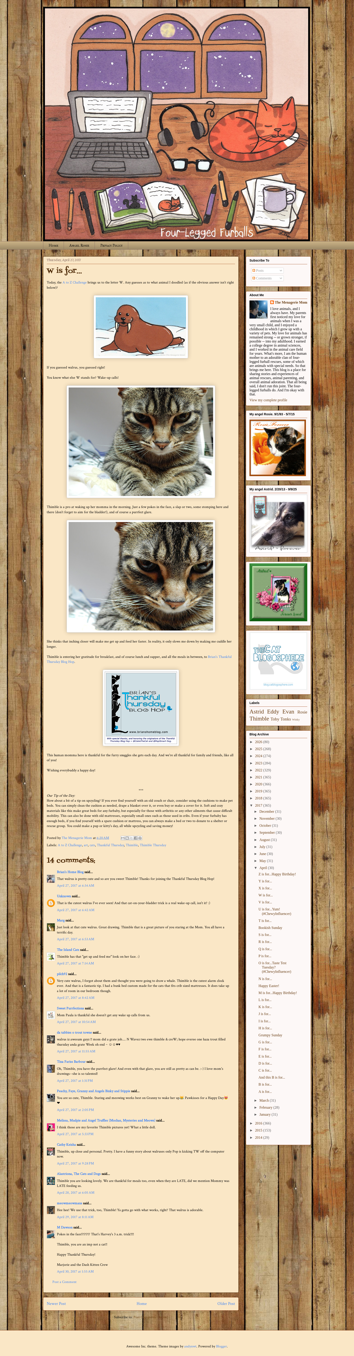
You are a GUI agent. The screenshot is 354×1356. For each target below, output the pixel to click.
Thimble (132, 845)
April (263, 868)
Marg (61, 920)
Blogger (221, 1346)
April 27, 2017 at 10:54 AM (76, 1022)
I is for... (265, 1021)
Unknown (64, 896)
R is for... (265, 942)
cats (92, 845)
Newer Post (56, 1303)
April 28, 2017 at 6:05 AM (75, 1192)
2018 (259, 798)
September (267, 832)
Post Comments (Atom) (150, 1317)
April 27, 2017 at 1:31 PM (75, 1080)
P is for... (265, 956)
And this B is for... (272, 1077)
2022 (259, 770)
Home (53, 245)
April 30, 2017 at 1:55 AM (75, 1271)
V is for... (265, 902)
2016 (259, 1123)
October (265, 825)
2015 (259, 1130)
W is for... (266, 895)
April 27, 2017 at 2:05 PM (75, 1110)
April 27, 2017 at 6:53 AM (75, 939)
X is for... (265, 888)
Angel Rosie (79, 245)
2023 (259, 763)
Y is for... (265, 881)
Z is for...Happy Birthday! (277, 874)
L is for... (265, 1000)
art (86, 845)
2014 (259, 1137)
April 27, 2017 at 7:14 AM (75, 963)
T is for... (265, 921)
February (266, 1107)
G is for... (265, 1042)
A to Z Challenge (75, 282)
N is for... (265, 979)
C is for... (265, 1070)
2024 (259, 756)
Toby (274, 719)
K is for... (265, 1007)
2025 (259, 749)
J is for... (265, 1014)
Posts (258, 270)
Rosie (302, 712)
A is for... (265, 1092)
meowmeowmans (69, 1203)
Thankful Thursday (110, 845)
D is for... (265, 1063)
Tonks (285, 719)
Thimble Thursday (153, 845)
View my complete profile (268, 400)
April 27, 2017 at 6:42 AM (75, 910)
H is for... (265, 1028)
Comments (262, 278)
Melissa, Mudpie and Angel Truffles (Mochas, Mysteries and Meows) (106, 1120)
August (265, 840)
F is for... (265, 1049)
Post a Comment (64, 1282)
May (263, 861)
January (265, 1114)
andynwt (190, 1346)
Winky (296, 719)
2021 (259, 777)
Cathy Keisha (66, 1144)
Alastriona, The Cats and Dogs (79, 1174)
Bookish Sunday (270, 928)
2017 (259, 805)
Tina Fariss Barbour (71, 1061)
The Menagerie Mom (291, 302)
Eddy (273, 711)
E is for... (265, 1056)
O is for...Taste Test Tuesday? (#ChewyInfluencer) (275, 967)
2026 (259, 742)
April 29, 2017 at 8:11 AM (75, 1217)
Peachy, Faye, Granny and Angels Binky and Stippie (93, 1091)
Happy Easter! (269, 986)
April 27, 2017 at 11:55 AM (76, 1051)
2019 (259, 791)
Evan (288, 711)
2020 (259, 784)
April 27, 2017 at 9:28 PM (75, 1163)
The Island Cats (68, 949)
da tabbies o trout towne (74, 1032)
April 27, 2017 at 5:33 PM (75, 1134)
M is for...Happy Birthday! (278, 993)
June (263, 854)
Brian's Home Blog (70, 872)
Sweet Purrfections (70, 1008)
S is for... (265, 935)
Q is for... (265, 949)
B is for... (265, 1084)
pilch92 (62, 974)
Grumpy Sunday (270, 1035)
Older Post (226, 1303)
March (264, 1100)
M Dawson (64, 1227)
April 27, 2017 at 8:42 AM (75, 997)
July (262, 847)
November (267, 818)
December (267, 811)
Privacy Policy (111, 245)
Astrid (256, 711)
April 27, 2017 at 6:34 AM (75, 885)
